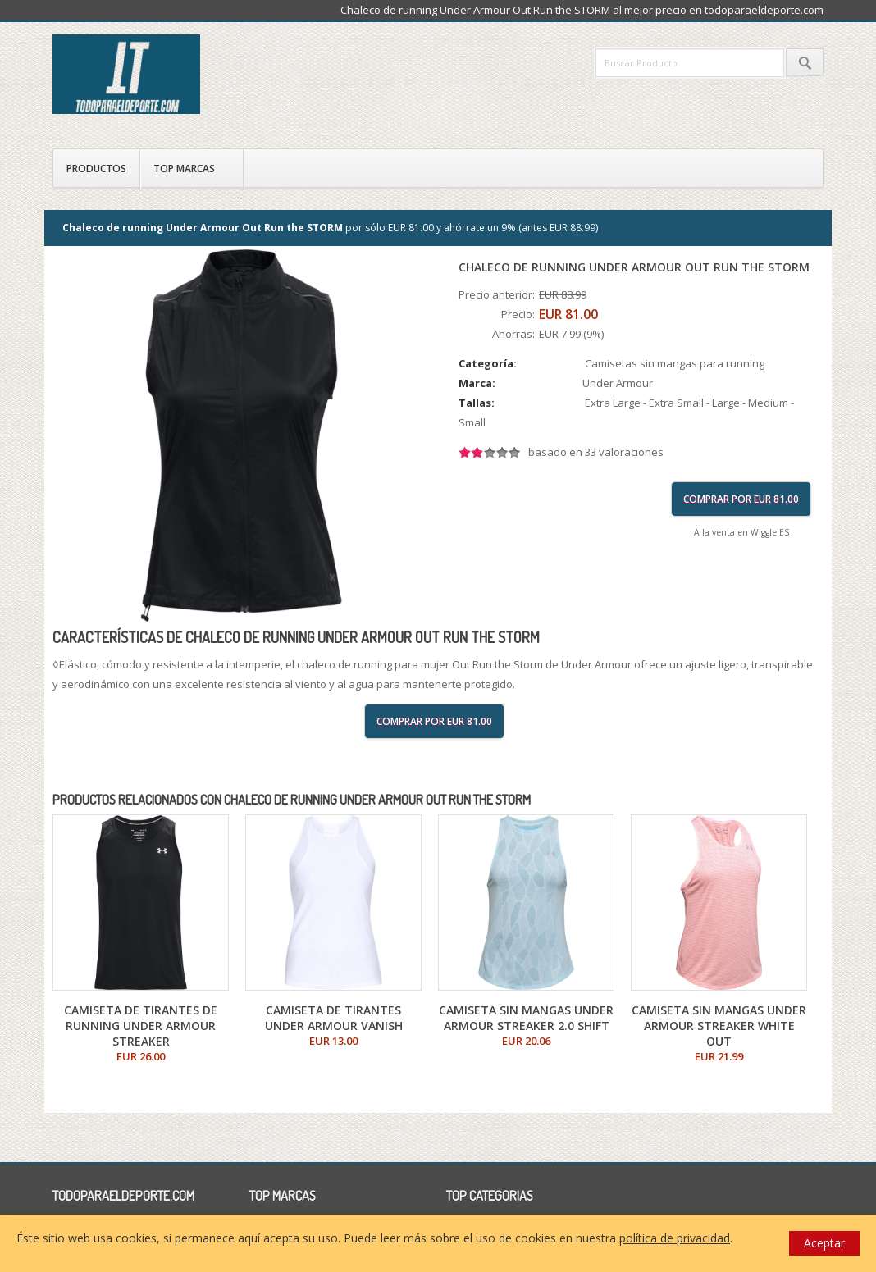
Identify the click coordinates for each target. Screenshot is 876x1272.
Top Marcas (184, 169)
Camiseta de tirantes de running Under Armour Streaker (140, 1025)
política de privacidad (674, 1238)
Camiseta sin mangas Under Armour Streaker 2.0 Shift (526, 1017)
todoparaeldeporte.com (196, 74)
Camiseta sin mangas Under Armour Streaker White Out (719, 1025)
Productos (96, 169)
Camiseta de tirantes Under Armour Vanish (334, 1017)
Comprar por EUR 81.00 (741, 499)
